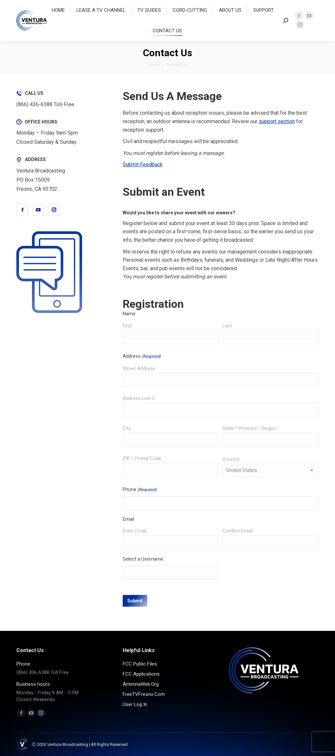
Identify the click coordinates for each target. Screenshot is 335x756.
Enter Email (135, 531)
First (127, 326)
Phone (140, 490)
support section (277, 121)
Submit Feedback (143, 164)
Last (227, 326)
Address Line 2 (139, 398)
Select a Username (143, 559)
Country (230, 459)
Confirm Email (237, 531)
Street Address (139, 368)
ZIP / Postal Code (142, 458)
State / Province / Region (249, 428)
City (127, 428)
